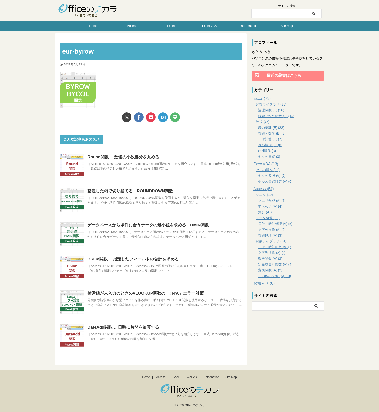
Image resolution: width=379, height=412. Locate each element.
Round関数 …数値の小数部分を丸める (121, 157)
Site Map (287, 26)
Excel (171, 26)
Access (132, 26)
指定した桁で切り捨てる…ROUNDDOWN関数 (127, 191)
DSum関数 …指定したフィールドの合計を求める (130, 259)
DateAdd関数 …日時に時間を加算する (121, 327)
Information (248, 26)
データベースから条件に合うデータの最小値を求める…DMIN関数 (144, 225)
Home (93, 26)
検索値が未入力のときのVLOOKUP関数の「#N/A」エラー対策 (142, 293)
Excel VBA (209, 26)
